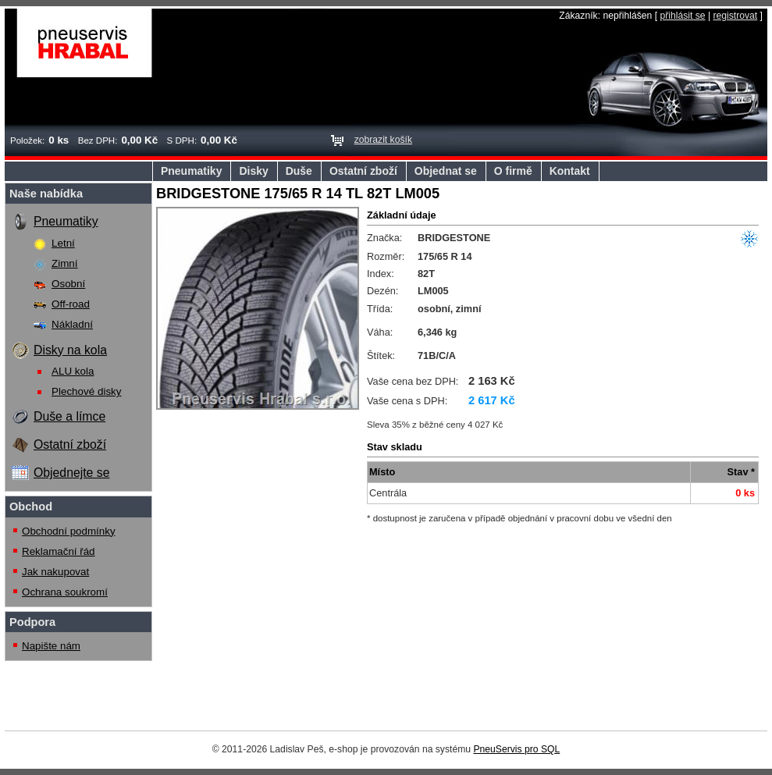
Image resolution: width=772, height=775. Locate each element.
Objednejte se (71, 472)
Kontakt (570, 171)
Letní (63, 243)
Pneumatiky (191, 171)
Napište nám (51, 646)
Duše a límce (69, 416)
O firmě (513, 171)
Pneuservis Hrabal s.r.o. (84, 43)
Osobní (68, 284)
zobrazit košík (383, 139)
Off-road (71, 304)
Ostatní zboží (363, 171)
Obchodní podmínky (69, 531)
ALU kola (73, 371)
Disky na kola (70, 350)
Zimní (65, 263)
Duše (299, 171)
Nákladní (72, 324)
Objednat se (445, 171)
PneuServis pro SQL (516, 749)
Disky (253, 171)
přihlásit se (682, 15)
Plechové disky (87, 391)
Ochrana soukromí (65, 592)
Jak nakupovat (55, 572)
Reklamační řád (58, 551)
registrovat (735, 15)
